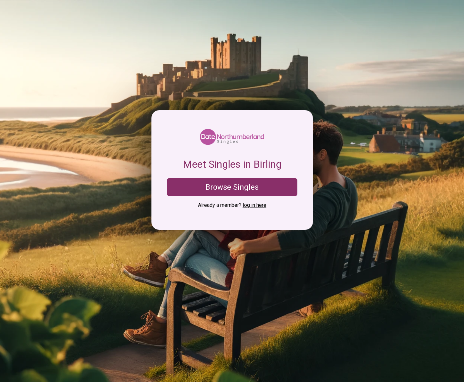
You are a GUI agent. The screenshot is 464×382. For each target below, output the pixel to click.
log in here (254, 205)
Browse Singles (232, 187)
